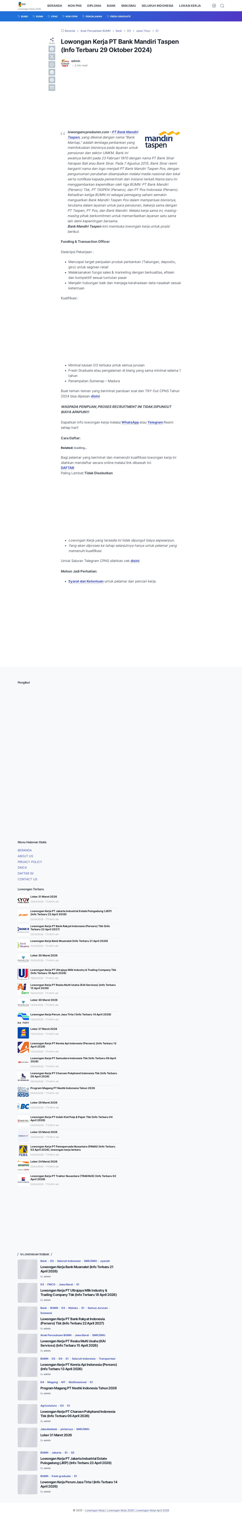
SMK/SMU (128, 6)
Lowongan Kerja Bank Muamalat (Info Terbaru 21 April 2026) (69, 940)
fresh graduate (61, 1476)
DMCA (22, 867)
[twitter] (51, 56)
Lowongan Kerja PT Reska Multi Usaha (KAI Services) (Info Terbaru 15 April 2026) (73, 986)
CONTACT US (27, 879)
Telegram (155, 422)
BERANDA (54, 6)
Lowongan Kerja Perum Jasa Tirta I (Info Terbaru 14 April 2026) (70, 1014)
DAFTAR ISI (25, 873)
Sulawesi (46, 1313)
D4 (60, 1358)
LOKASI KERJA (190, 6)
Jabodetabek (48, 1429)
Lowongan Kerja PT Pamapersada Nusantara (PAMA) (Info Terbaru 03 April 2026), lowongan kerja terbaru (72, 1148)
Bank (43, 1260)
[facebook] (51, 49)
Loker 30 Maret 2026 (43, 955)
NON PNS (75, 6)
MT (63, 1382)
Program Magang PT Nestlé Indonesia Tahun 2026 (62, 1088)
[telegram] (51, 72)
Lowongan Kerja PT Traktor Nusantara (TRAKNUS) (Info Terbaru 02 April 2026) (73, 1177)
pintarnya (66, 1429)
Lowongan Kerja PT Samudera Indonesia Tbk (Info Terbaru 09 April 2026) (73, 1060)
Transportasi (107, 1358)
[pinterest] (51, 79)
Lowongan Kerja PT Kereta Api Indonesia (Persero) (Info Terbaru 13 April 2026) (73, 1045)
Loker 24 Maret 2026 (43, 1161)
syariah (105, 1260)
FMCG (51, 1284)
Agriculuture (48, 1405)
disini (95, 396)
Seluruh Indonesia (69, 1260)
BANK (111, 6)
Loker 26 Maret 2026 (43, 1102)
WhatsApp (130, 422)
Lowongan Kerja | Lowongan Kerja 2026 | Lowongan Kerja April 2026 (127, 1510)
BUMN (54, 1307)
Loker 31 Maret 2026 (43, 896)
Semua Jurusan (98, 1307)
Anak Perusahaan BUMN (55, 1335)
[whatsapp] (51, 64)
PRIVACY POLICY (30, 862)
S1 (77, 1284)
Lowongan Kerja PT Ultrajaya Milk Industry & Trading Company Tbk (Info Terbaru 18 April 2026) (73, 971)
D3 (52, 1260)
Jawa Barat (66, 1284)
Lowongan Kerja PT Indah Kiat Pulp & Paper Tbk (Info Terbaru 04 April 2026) (71, 1118)
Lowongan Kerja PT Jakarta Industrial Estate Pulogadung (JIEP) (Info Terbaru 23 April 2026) (71, 912)
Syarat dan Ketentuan (86, 581)
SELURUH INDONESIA (157, 6)
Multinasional (77, 1382)
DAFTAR (67, 468)
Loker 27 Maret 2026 (43, 1028)
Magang (52, 1382)
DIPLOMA (94, 6)
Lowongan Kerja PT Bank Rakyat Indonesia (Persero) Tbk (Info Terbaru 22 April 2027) (70, 927)
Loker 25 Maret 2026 (43, 1132)
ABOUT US (25, 856)
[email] (51, 87)
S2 (72, 1452)
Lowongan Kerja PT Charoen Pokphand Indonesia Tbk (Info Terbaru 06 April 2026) (73, 1075)
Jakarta (56, 1452)
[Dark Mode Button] (214, 5)
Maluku (73, 1307)
